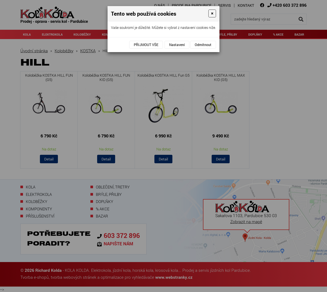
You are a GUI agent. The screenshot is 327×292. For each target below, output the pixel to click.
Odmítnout (203, 44)
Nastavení (177, 44)
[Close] (212, 13)
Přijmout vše (146, 44)
